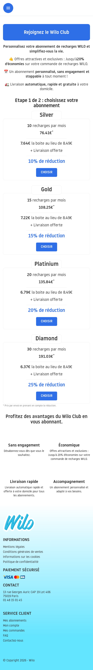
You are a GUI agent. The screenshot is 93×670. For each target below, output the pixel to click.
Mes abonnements (14, 620)
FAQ (5, 635)
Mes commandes (14, 630)
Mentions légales (14, 547)
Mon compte (11, 625)
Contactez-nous (13, 640)
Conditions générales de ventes (23, 552)
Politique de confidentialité (20, 562)
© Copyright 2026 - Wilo (19, 660)
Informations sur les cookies (21, 557)
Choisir (46, 172)
